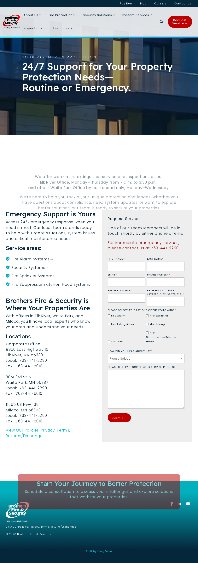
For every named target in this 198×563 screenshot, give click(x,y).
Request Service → (180, 21)
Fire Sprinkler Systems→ (35, 276)
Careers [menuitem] (160, 3)
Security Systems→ (30, 267)
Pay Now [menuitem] (126, 3)
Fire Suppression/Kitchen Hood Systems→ (53, 284)
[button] (188, 504)
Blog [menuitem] (143, 3)
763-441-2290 (165, 248)
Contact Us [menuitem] (182, 3)
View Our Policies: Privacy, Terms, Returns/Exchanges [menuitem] (41, 526)
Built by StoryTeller (99, 551)
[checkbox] (146, 330)
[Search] (161, 22)
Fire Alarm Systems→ (33, 259)
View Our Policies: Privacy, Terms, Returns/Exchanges (38, 433)
